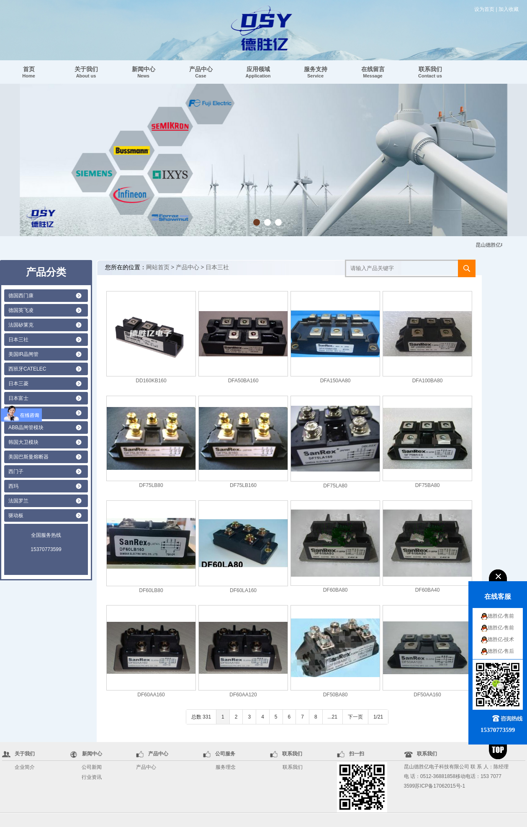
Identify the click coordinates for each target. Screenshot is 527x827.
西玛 (13, 486)
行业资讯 (92, 777)
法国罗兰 (18, 501)
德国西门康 (20, 296)
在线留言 (373, 72)
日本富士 (18, 398)
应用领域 (258, 72)
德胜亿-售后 (501, 651)
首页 (28, 72)
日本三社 (18, 340)
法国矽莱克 (20, 325)
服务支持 (315, 72)
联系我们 (430, 72)
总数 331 (201, 717)
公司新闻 (92, 767)
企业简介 (25, 767)
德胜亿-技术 (501, 639)
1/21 (378, 717)
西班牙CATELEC (27, 369)
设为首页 (484, 9)
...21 (332, 717)
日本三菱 (18, 383)
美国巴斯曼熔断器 (28, 457)
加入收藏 (509, 9)
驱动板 (15, 515)
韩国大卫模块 (23, 442)
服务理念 (226, 767)
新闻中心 (143, 72)
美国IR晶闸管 (23, 354)
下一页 (355, 717)
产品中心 (201, 72)
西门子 (15, 471)
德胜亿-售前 (501, 616)
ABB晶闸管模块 (26, 427)
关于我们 (86, 72)
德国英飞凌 (20, 310)
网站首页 (158, 267)
